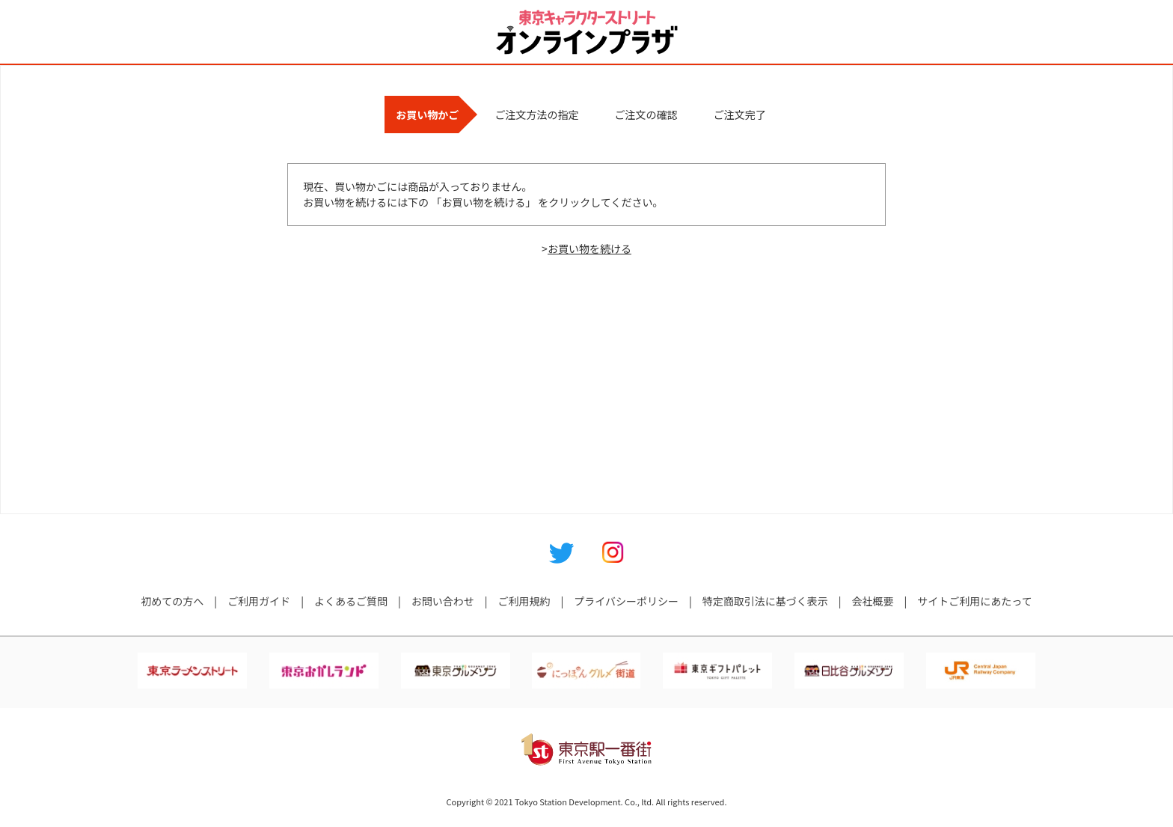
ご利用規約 (523, 600)
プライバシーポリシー (626, 600)
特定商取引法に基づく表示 (765, 600)
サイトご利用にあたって (974, 600)
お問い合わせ (442, 600)
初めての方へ (172, 600)
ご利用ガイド (258, 600)
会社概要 (873, 600)
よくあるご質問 (351, 600)
